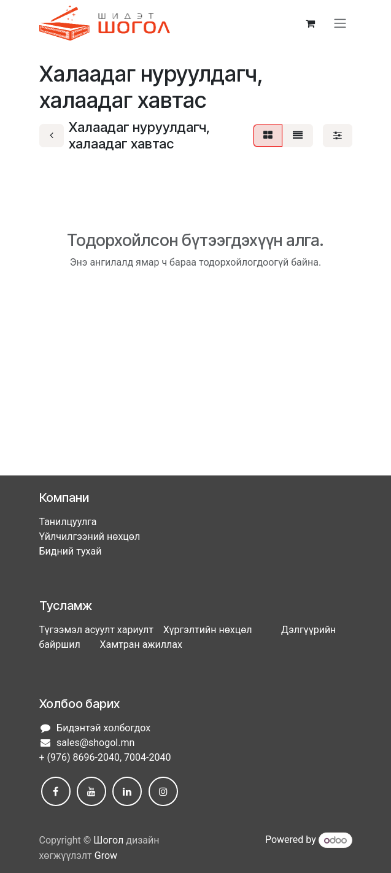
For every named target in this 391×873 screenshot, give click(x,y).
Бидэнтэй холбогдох (103, 728)
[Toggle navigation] (340, 23)
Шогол (108, 840)
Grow (106, 855)
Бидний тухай (70, 551)
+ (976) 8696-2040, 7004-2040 (105, 757)
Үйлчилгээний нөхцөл (90, 536)
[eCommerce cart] (310, 23)
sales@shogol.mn (95, 742)
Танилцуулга (68, 522)
